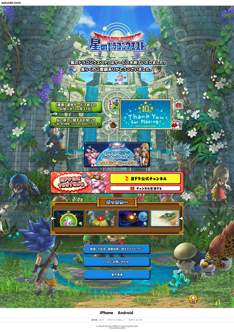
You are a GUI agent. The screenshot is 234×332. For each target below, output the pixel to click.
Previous (53, 218)
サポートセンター (135, 320)
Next (181, 218)
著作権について (97, 320)
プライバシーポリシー (116, 320)
